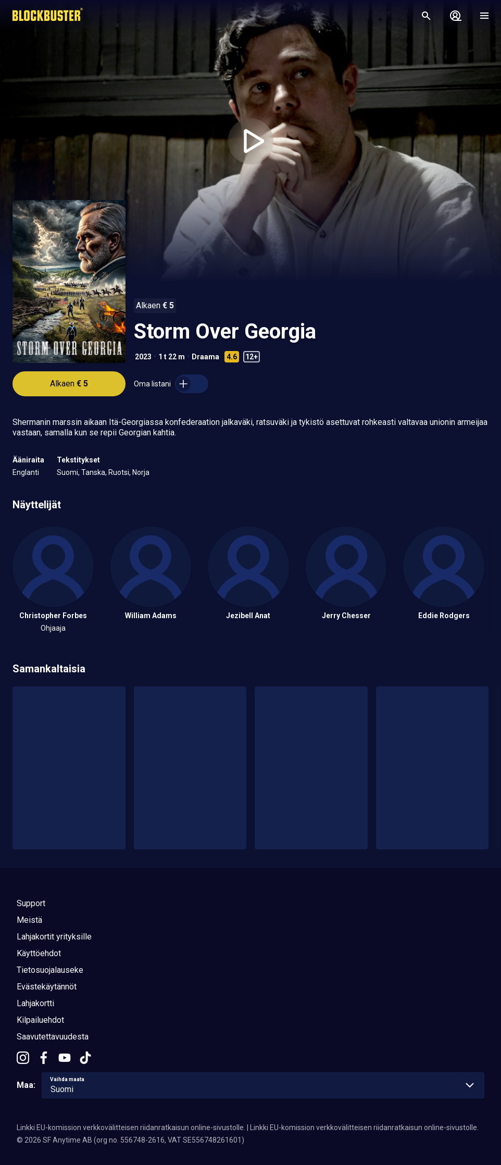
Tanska (93, 472)
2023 (143, 357)
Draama (205, 357)
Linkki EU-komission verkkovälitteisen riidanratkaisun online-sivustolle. (131, 1127)
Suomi (67, 472)
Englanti (25, 472)
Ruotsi (118, 472)
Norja (140, 472)
